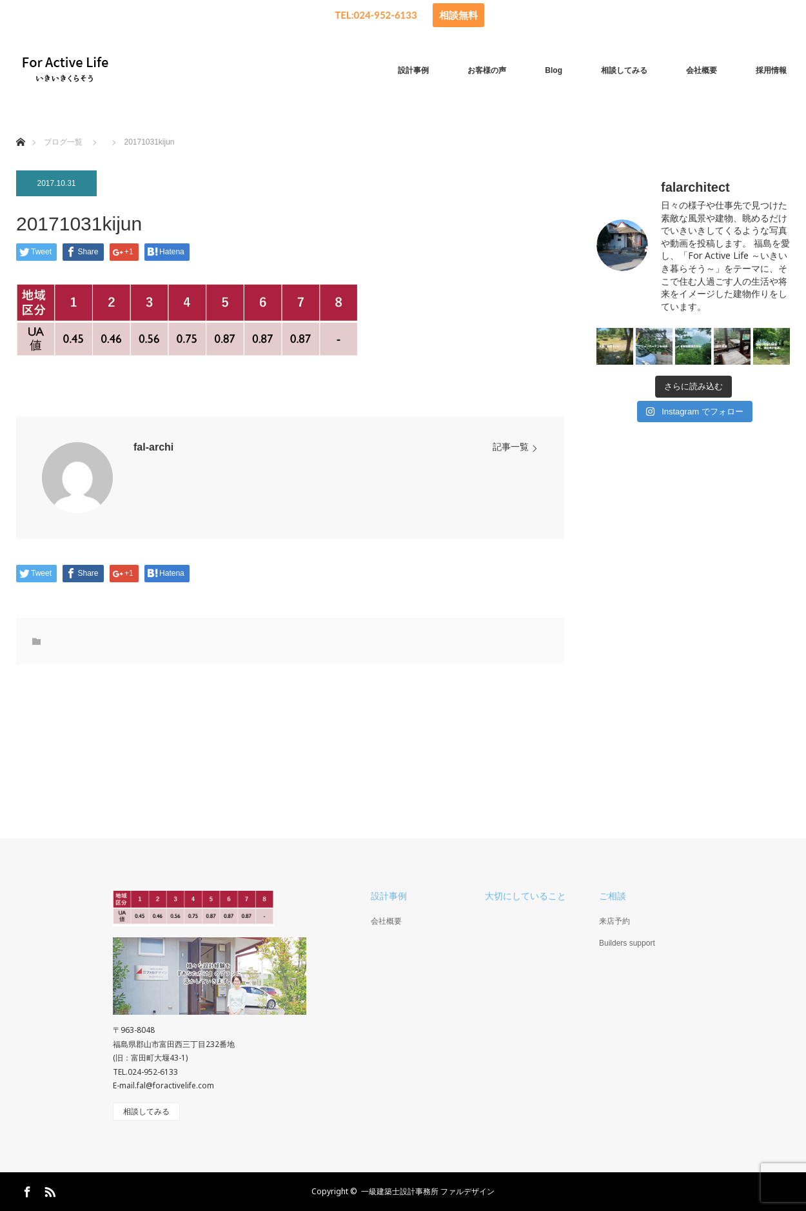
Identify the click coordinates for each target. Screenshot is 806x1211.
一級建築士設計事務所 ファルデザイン (428, 1191)
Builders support (627, 943)
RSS (48, 1189)
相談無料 (458, 15)
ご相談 (612, 896)
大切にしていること (525, 896)
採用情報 (771, 70)
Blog (553, 70)
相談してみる (624, 70)
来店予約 (614, 921)
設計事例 (413, 70)
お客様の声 (486, 70)
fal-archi (153, 447)
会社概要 (701, 70)
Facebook (25, 1189)
